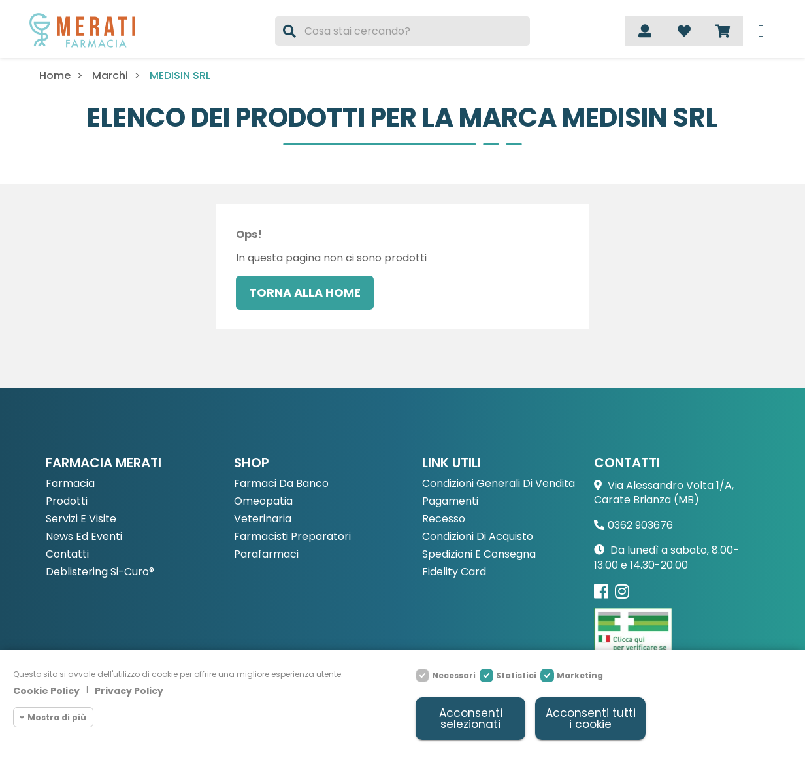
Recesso (443, 519)
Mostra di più (56, 717)
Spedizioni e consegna (479, 554)
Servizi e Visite (81, 519)
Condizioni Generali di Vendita (498, 484)
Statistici (516, 675)
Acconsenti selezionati (470, 718)
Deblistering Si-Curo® (100, 572)
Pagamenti (450, 501)
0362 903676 (640, 525)
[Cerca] (403, 31)
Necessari (454, 675)
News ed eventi (84, 536)
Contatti (67, 554)
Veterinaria (262, 519)
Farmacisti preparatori (292, 536)
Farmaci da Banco (281, 484)
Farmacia (70, 484)
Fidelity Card (454, 572)
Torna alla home (305, 292)
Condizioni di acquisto (477, 536)
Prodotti (67, 501)
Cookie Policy (46, 690)
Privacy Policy (129, 690)
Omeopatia (263, 501)
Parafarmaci (266, 554)
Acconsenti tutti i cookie (591, 718)
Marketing (580, 675)
